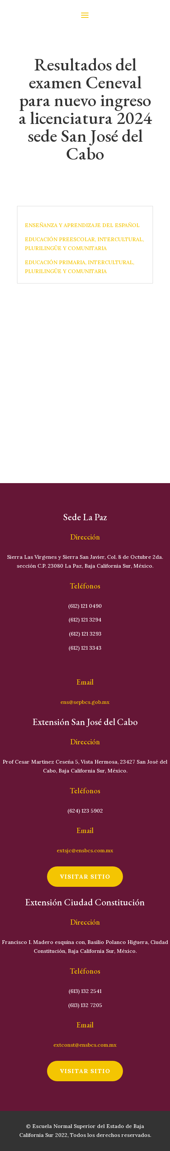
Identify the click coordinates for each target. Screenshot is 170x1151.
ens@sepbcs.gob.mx (85, 702)
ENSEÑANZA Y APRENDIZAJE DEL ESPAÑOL (82, 225)
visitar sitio (85, 876)
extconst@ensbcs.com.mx (85, 1045)
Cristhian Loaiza (70, 170)
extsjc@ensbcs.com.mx (85, 850)
